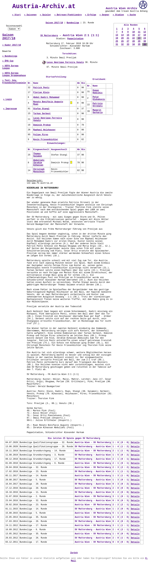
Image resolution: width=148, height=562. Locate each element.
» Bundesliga (9, 56)
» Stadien (118, 15)
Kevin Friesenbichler (45, 139)
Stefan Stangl (41, 109)
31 (117, 44)
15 (128, 35)
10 (133, 32)
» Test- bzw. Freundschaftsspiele (14, 81)
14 (122, 35)
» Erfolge (90, 15)
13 (117, 35)
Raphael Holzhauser (44, 130)
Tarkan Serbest (42, 113)
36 (145, 44)
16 (133, 35)
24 (145, 38)
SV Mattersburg (49, 35)
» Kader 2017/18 (11, 45)
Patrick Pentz (41, 87)
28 (133, 41)
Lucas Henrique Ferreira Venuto (65, 62)
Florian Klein (41, 92)
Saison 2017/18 (8, 36)
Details (135, 442)
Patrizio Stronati (98, 104)
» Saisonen (30, 15)
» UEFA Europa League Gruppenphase (14, 74)
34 (133, 44)
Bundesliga (73, 23)
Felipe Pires (40, 134)
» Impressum (10, 109)
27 (128, 41)
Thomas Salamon (37, 155)
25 (117, 41)
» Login (7, 99)
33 (128, 44)
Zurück (74, 553)
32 (122, 44)
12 (145, 32)
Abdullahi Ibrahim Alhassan (39, 162)
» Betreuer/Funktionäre (68, 15)
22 (133, 38)
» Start (16, 15)
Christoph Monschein (39, 170)
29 (139, 41)
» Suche (131, 15)
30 (145, 41)
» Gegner (105, 15)
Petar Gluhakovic (99, 98)
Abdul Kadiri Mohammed (46, 97)
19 (117, 38)
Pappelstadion (75, 39)
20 (122, 38)
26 (122, 41)
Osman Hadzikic (98, 91)
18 (145, 35)
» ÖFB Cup (7, 61)
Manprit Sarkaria (98, 111)
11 (139, 32)
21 (128, 38)
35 (139, 44)
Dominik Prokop (42, 125)
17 (139, 35)
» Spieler (45, 15)
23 (139, 38)
